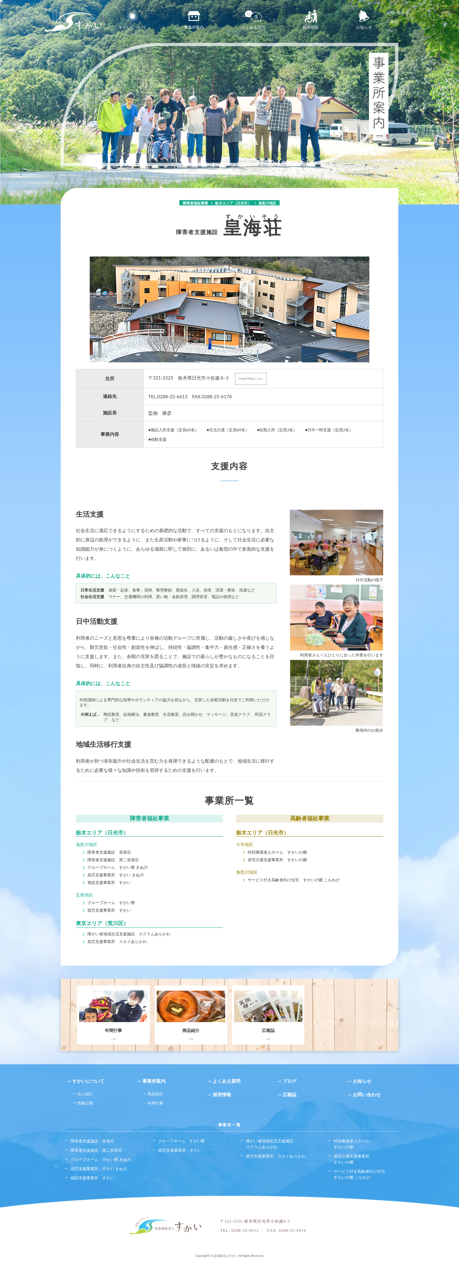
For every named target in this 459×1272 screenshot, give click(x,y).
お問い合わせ (397, 12)
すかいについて (132, 20)
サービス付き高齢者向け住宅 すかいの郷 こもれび (294, 879)
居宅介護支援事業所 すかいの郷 (277, 859)
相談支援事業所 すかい (109, 882)
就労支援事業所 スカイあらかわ (117, 941)
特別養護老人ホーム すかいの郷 (277, 852)
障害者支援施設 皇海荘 (109, 852)
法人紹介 (85, 1093)
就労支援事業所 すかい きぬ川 (115, 874)
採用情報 (311, 20)
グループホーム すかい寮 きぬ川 (117, 867)
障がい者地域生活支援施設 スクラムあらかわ (128, 933)
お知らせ (364, 20)
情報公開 (85, 1103)
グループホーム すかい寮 (111, 902)
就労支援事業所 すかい (109, 910)
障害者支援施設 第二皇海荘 (113, 859)
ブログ (391, 30)
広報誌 (391, 21)
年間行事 (155, 1103)
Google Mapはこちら (251, 378)
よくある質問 (253, 20)
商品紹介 (155, 1093)
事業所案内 (194, 20)
